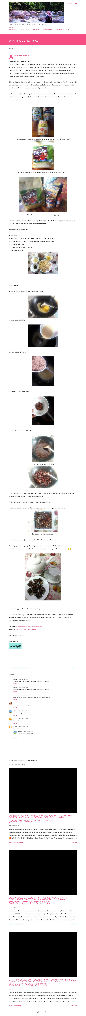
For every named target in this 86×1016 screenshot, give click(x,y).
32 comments (17, 1005)
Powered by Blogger (43, 1012)
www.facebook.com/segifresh (26, 629)
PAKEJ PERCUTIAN (47, 29)
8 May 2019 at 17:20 (26, 703)
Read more (74, 842)
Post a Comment (18, 842)
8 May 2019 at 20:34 (24, 710)
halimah (15, 695)
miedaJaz (15, 710)
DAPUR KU (36, 29)
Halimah (15, 679)
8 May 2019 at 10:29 (23, 679)
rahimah (15, 718)
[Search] (70, 3)
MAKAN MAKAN (25, 29)
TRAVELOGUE (60, 29)
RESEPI (29, 668)
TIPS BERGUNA (13, 29)
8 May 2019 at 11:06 (23, 695)
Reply (15, 683)
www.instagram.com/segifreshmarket (29, 626)
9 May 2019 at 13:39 (23, 718)
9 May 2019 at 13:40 (23, 726)
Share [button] (73, 668)
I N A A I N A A (16, 703)
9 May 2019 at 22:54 (28, 731)
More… (69, 29)
